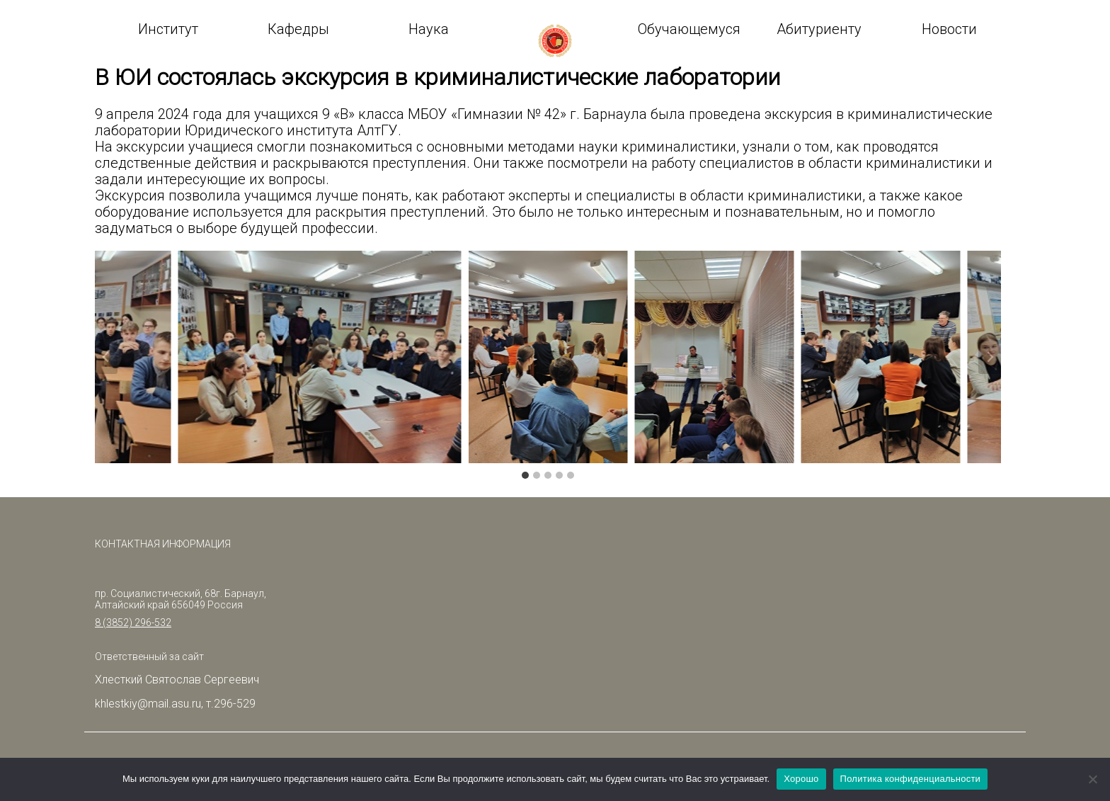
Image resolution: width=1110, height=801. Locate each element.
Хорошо (801, 778)
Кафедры (298, 29)
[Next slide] (989, 357)
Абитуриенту (819, 29)
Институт (168, 29)
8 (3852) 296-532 (133, 622)
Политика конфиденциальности (910, 778)
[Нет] (1092, 779)
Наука (428, 29)
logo (555, 40)
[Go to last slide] (106, 357)
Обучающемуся (689, 29)
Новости (949, 29)
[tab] (525, 475)
